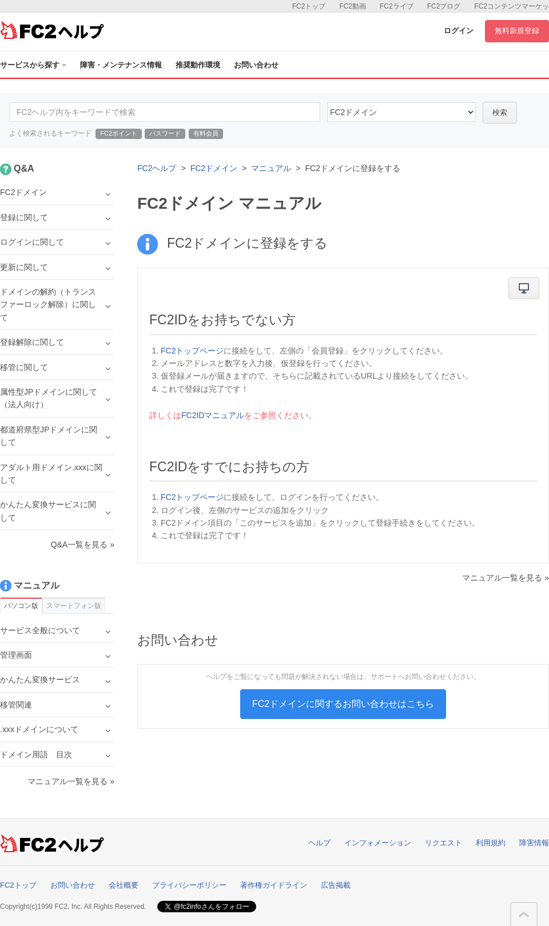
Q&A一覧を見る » (82, 544)
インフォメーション (377, 842)
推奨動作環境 (198, 65)
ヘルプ (319, 842)
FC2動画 (352, 6)
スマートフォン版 (73, 606)
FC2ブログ (444, 6)
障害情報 (534, 842)
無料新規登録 (517, 30)
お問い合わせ (256, 65)
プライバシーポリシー (189, 885)
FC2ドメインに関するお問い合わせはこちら (343, 704)
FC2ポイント (118, 133)
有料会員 (205, 133)
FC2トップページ (192, 350)
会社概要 (123, 885)
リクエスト (443, 842)
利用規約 (491, 842)
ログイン (459, 30)
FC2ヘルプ (156, 168)
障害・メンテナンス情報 (121, 65)
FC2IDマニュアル (212, 415)
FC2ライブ (396, 6)
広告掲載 (336, 885)
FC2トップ (309, 6)
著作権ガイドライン (273, 885)
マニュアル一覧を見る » (505, 577)
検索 (499, 112)
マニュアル (271, 168)
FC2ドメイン (213, 168)
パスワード (165, 133)
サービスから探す (33, 65)
